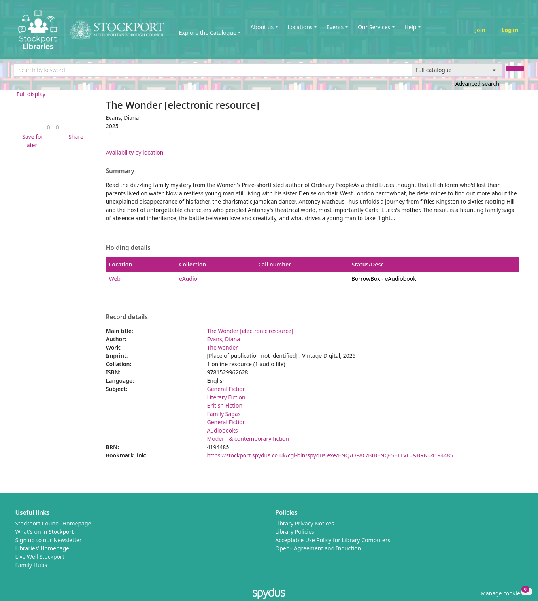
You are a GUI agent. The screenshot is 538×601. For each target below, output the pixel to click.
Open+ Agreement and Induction (318, 548)
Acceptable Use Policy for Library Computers (332, 540)
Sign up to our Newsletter (48, 540)
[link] (48, 127)
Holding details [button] (128, 247)
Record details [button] (127, 317)
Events (335, 27)
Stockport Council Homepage (53, 523)
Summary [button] (120, 171)
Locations (300, 27)
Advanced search (477, 83)
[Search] (515, 68)
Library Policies (294, 531)
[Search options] (457, 70)
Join (480, 30)
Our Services (374, 27)
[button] (31, 140)
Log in (510, 30)
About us (262, 27)
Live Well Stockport (39, 556)
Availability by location (135, 152)
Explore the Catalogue (207, 32)
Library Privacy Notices (304, 523)
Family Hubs (31, 565)
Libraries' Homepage (42, 548)
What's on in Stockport (44, 531)
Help (410, 27)
